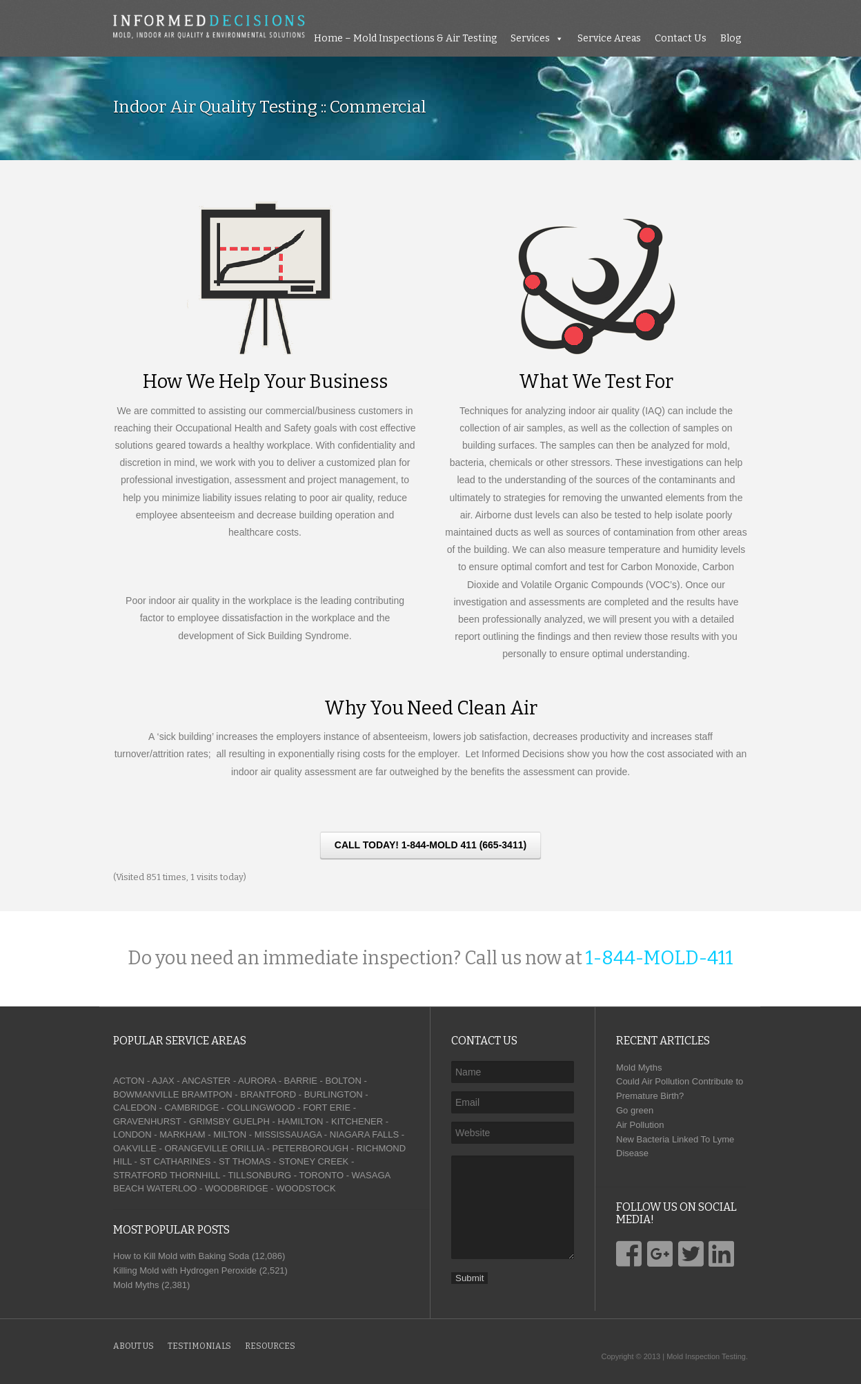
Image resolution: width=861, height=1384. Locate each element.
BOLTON (344, 1080)
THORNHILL (195, 1175)
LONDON (132, 1134)
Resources (270, 1346)
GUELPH (250, 1121)
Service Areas (609, 38)
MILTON (229, 1134)
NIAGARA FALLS (364, 1134)
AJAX (163, 1080)
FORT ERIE (326, 1107)
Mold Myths (639, 1067)
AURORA (257, 1080)
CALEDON (135, 1107)
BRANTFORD (268, 1094)
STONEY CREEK (313, 1161)
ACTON (128, 1080)
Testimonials (199, 1346)
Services (530, 38)
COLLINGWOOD (261, 1107)
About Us (133, 1346)
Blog (730, 38)
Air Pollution (640, 1125)
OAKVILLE (135, 1148)
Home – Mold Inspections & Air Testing (405, 38)
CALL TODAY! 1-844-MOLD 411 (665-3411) (430, 844)
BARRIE (300, 1080)
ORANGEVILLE (196, 1148)
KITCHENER (357, 1121)
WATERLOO (171, 1188)
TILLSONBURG (259, 1175)
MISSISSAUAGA (288, 1134)
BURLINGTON (333, 1094)
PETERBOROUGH (311, 1148)
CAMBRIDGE (191, 1107)
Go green (634, 1110)
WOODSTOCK (305, 1188)
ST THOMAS (244, 1161)
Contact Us (680, 38)
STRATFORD (140, 1175)
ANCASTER (205, 1080)
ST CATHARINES (175, 1161)
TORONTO (321, 1175)
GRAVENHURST (147, 1121)
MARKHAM (182, 1134)
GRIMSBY (209, 1121)
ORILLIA (247, 1148)
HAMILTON (300, 1121)
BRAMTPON (206, 1094)
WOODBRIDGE (236, 1188)
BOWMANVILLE (146, 1094)
